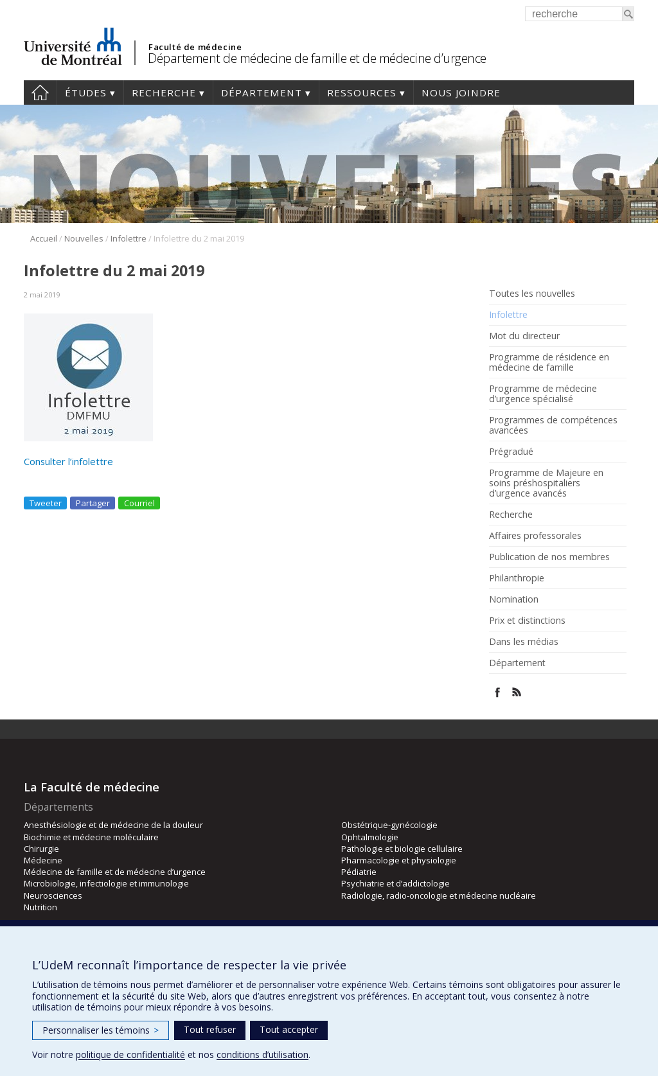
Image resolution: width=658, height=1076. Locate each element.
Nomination (513, 599)
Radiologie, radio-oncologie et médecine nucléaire (438, 895)
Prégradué (511, 451)
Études (86, 92)
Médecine (43, 860)
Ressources (361, 92)
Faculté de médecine (195, 47)
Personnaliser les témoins (100, 1030)
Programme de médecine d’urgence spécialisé (543, 394)
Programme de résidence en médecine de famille (549, 362)
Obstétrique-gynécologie (389, 825)
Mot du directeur (524, 336)
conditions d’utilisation (262, 1054)
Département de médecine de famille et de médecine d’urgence (317, 58)
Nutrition (40, 907)
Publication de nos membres (549, 557)
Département (261, 92)
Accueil (40, 92)
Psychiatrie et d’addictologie (395, 883)
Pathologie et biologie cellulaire (402, 848)
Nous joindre (461, 92)
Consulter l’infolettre (68, 461)
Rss (517, 692)
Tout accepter (289, 1029)
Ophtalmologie (369, 837)
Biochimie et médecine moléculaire (91, 837)
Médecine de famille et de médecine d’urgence (115, 872)
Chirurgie (41, 848)
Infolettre (129, 238)
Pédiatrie (359, 872)
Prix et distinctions (527, 620)
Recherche (164, 92)
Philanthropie (516, 578)
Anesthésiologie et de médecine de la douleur (113, 825)
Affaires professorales (535, 536)
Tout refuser (210, 1029)
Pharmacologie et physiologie (398, 860)
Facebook (498, 692)
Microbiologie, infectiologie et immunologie (106, 883)
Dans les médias (523, 642)
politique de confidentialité (130, 1054)
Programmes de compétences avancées (553, 425)
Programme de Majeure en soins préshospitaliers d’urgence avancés (546, 483)
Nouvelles (83, 238)
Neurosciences (53, 895)
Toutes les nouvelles (532, 293)
